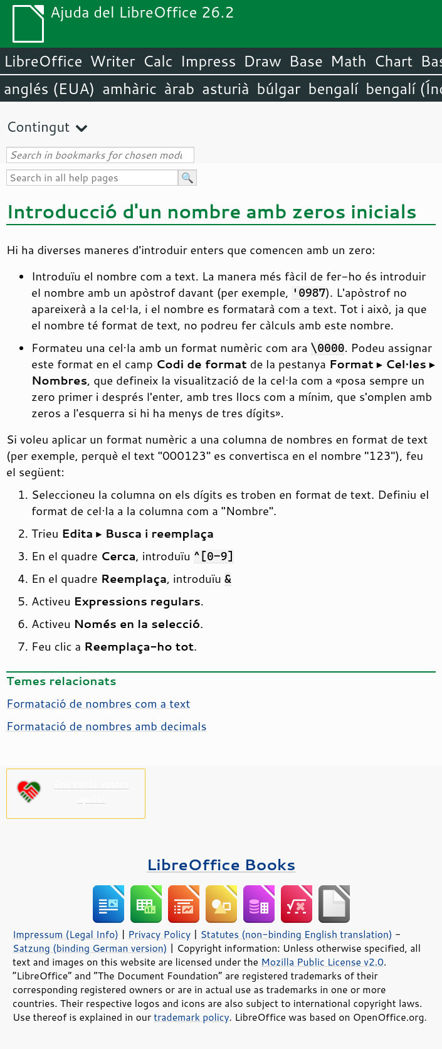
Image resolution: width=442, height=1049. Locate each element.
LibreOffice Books (221, 864)
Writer (112, 61)
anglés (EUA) (49, 88)
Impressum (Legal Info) (65, 934)
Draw (262, 61)
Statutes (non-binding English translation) (296, 934)
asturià (225, 88)
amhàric (129, 88)
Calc (158, 61)
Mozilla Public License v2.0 (322, 962)
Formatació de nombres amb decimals (106, 726)
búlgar (279, 88)
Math (348, 61)
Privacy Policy (159, 934)
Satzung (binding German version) (90, 948)
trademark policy (191, 1017)
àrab (179, 88)
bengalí (333, 88)
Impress (208, 61)
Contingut (38, 126)
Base (306, 61)
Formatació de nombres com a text (98, 703)
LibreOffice (43, 61)
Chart (393, 61)
